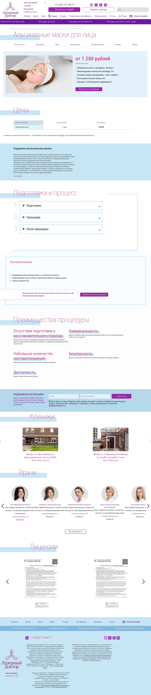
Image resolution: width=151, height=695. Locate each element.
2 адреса (27, 6)
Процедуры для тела (47, 22)
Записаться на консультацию (96, 295)
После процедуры (37, 229)
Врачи (35, 16)
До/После (122, 16)
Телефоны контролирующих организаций (97, 656)
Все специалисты (75, 533)
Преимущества (75, 45)
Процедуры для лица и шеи (35, 28)
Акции (51, 623)
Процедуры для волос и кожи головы (121, 22)
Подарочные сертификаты (80, 16)
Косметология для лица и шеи (12, 22)
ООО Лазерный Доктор (59, 687)
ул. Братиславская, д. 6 (20, 517)
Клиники (27, 16)
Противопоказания (97, 45)
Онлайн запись (19, 45)
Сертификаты (80, 623)
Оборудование (101, 16)
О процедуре (40, 45)
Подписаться (122, 397)
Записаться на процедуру (91, 89)
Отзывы (63, 16)
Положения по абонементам (50, 686)
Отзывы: (20, 520)
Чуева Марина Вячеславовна (20, 505)
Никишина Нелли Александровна (79, 505)
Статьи (113, 16)
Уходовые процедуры (56, 28)
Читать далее (17, 176)
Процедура (33, 217)
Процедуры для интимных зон (80, 22)
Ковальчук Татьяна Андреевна (50, 505)
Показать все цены (82, 63)
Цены (43, 16)
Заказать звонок (98, 9)
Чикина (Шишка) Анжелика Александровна (111, 505)
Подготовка (33, 206)
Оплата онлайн (138, 16)
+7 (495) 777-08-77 (64, 5)
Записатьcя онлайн (64, 9)
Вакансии (97, 623)
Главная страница (16, 28)
